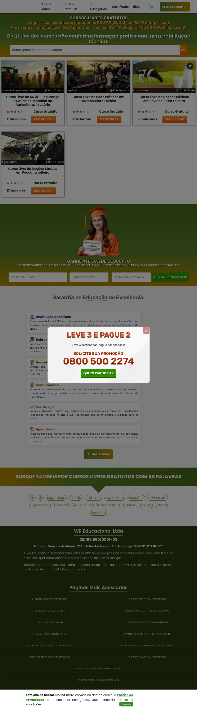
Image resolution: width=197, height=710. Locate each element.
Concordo (126, 704)
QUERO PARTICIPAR (98, 373)
